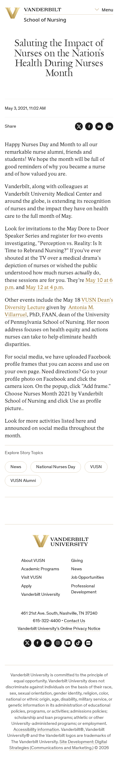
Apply (26, 586)
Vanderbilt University (40, 594)
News (15, 467)
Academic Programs (40, 569)
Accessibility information (36, 730)
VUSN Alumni (23, 481)
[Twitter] (79, 126)
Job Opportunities (87, 577)
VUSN (96, 467)
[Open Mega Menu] (104, 10)
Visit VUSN (31, 577)
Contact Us (74, 621)
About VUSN (33, 561)
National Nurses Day (55, 467)
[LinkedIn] (109, 126)
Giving (77, 561)
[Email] (99, 126)
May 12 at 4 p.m (44, 287)
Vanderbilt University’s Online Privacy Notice (59, 629)
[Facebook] (89, 126)
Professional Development (83, 589)
